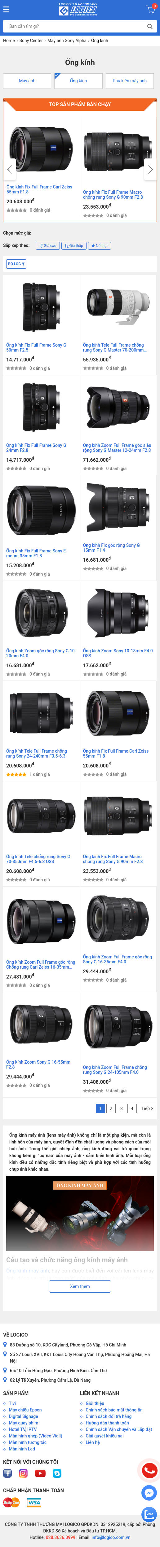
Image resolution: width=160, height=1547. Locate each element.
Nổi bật (99, 246)
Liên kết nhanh (99, 1393)
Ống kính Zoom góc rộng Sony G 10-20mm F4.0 (41, 653)
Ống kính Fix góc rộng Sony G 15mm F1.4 (111, 548)
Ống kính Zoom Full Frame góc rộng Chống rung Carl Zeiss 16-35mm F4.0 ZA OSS (40, 965)
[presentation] (9, 169)
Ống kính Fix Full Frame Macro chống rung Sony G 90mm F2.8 (113, 195)
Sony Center (31, 40)
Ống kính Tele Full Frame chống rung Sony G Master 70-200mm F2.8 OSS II (113, 348)
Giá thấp (74, 246)
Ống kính (78, 80)
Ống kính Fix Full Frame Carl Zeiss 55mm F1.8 (39, 189)
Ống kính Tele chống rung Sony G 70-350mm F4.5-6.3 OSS (38, 859)
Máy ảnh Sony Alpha (67, 40)
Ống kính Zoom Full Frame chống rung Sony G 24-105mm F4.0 (115, 1070)
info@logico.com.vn (111, 1537)
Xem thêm (80, 1286)
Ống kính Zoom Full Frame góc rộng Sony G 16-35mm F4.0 (117, 959)
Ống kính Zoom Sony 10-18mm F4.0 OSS (118, 653)
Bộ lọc (16, 264)
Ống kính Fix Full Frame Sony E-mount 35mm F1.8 (36, 553)
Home (9, 40)
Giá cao (47, 246)
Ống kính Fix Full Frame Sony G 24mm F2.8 (36, 448)
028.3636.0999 (60, 1537)
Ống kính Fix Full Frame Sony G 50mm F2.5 (36, 347)
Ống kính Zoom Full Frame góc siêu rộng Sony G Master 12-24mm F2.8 (117, 448)
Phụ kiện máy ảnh (130, 80)
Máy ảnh (27, 80)
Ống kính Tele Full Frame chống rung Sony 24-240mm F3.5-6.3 (36, 753)
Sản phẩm (16, 1393)
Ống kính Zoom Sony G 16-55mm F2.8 (38, 1065)
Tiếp (147, 1108)
